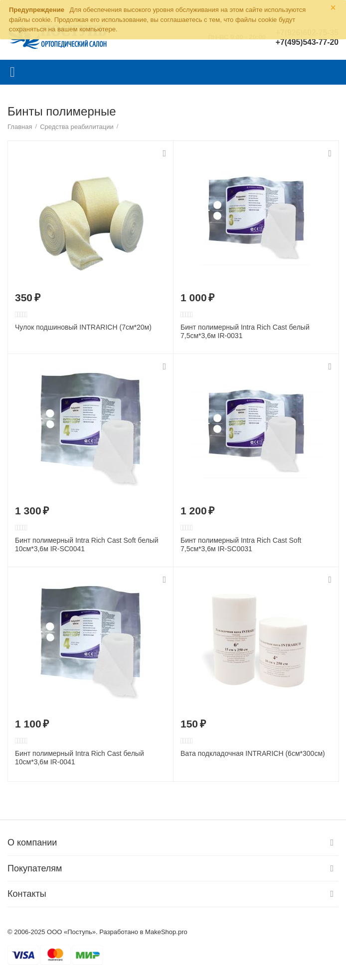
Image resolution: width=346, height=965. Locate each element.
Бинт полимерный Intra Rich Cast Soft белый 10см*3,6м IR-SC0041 (87, 544)
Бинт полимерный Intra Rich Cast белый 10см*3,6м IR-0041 (79, 757)
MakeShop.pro (166, 932)
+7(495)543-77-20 (306, 42)
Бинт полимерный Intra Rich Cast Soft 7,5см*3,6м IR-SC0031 (240, 544)
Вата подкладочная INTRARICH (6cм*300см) (252, 753)
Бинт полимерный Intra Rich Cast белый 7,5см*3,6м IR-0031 (245, 331)
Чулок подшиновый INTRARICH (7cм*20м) (83, 327)
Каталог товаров (12, 72)
